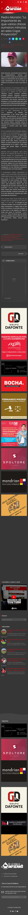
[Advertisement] (14, 530)
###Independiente (6, 236)
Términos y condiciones (10, 876)
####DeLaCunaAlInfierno (16, 234)
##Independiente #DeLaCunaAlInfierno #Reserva (11, 236)
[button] (9, 39)
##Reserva (4, 240)
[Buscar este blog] (14, 619)
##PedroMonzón (19, 239)
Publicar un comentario (8, 47)
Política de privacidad (10, 874)
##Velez (10, 240)
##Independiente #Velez (7, 239)
